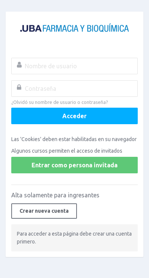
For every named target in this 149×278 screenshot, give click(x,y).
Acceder (74, 116)
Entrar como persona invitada (74, 165)
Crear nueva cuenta (44, 211)
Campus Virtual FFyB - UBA (74, 28)
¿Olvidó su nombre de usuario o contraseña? (59, 102)
